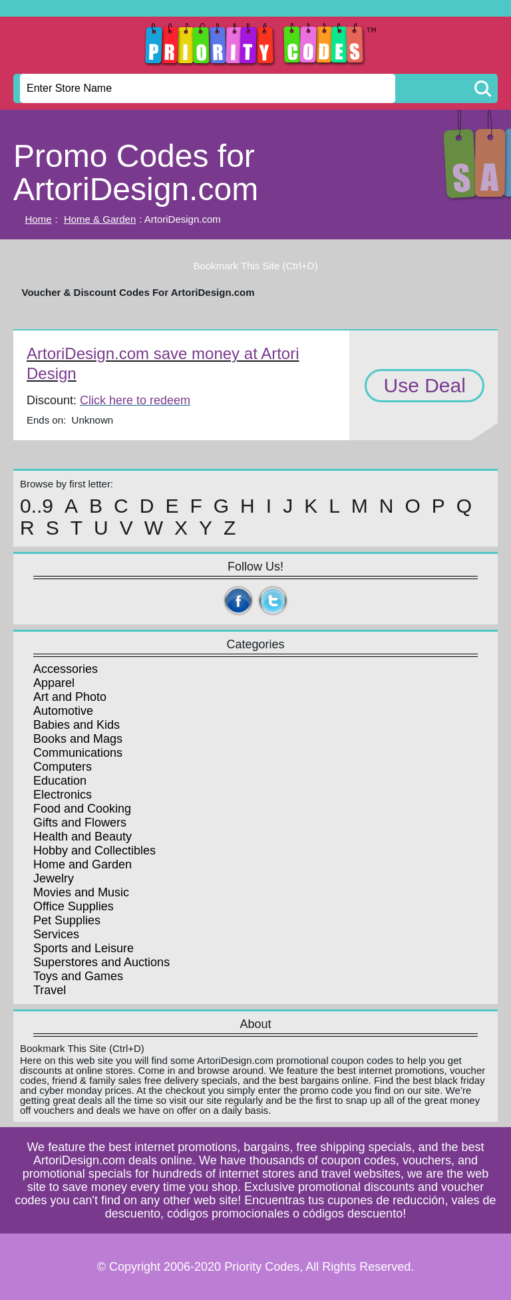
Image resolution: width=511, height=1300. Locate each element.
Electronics (62, 794)
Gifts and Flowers (79, 822)
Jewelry (53, 878)
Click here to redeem (135, 400)
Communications (77, 752)
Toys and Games (78, 976)
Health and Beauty (82, 836)
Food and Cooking (82, 808)
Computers (62, 766)
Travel (49, 990)
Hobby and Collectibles (94, 850)
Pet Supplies (66, 920)
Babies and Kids (76, 724)
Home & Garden (100, 219)
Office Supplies (73, 906)
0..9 (36, 506)
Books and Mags (77, 738)
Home (38, 219)
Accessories (65, 669)
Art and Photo (69, 697)
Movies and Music (81, 892)
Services (56, 934)
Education (59, 780)
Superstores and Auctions (101, 962)
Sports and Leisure (83, 948)
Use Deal (424, 385)
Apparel (54, 683)
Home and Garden (82, 864)
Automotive (63, 710)
